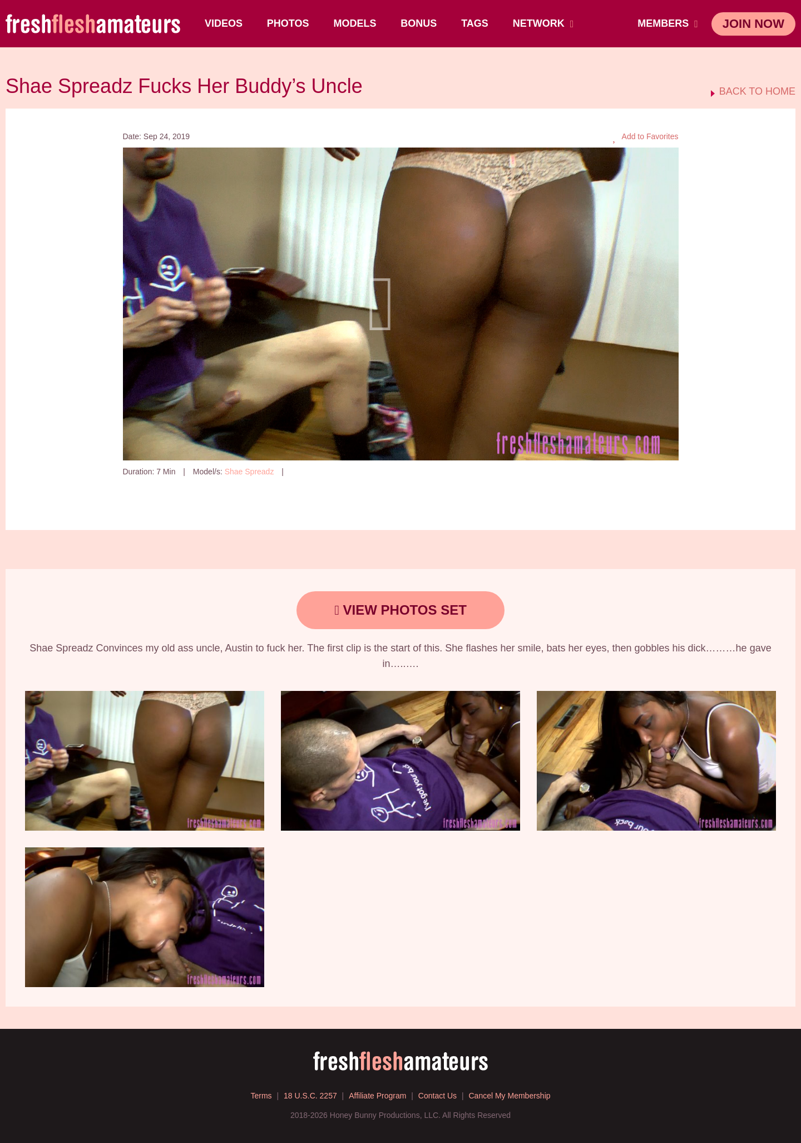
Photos (288, 23)
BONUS (418, 23)
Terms (260, 1095)
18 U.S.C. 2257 (310, 1095)
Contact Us (437, 1095)
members (667, 23)
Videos (224, 23)
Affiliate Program (377, 1095)
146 (300, 471)
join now (753, 24)
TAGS (474, 23)
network (543, 23)
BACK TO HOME (757, 91)
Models (354, 23)
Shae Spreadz (249, 471)
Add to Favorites (645, 137)
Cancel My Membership (509, 1095)
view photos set (400, 609)
